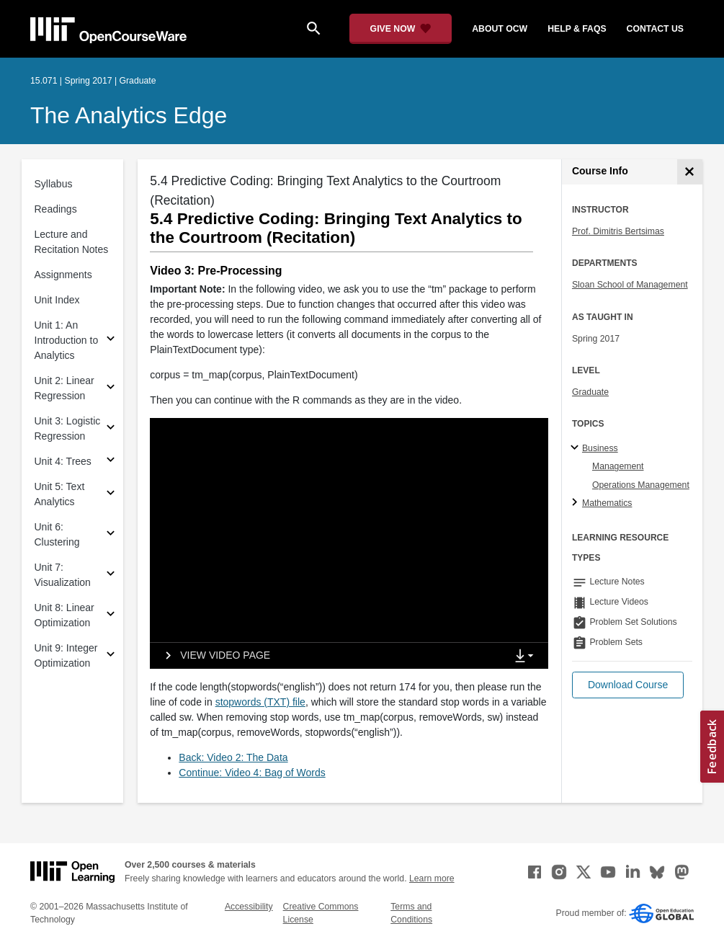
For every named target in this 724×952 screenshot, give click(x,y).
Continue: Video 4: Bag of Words (252, 772)
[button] (628, 685)
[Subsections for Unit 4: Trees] (110, 461)
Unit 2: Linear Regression (64, 388)
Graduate (590, 392)
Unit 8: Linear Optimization (64, 615)
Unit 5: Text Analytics (60, 494)
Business (600, 448)
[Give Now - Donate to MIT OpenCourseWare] (400, 29)
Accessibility (249, 907)
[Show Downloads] (527, 656)
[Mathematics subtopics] (576, 503)
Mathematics (607, 503)
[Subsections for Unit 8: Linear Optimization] (110, 616)
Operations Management (640, 485)
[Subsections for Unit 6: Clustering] (110, 535)
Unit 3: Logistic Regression (68, 428)
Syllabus (54, 184)
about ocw (499, 29)
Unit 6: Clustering (57, 534)
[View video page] (213, 656)
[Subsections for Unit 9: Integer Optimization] (110, 656)
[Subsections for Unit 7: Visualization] (110, 575)
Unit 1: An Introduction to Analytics (67, 340)
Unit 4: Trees (63, 461)
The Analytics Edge (128, 115)
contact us (655, 29)
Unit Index (57, 300)
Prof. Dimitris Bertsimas (618, 231)
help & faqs (577, 29)
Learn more (432, 878)
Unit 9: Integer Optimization (66, 655)
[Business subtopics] (576, 448)
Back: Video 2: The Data (233, 757)
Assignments (63, 274)
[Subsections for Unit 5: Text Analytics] (110, 494)
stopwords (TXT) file (260, 702)
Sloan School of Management (630, 285)
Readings (56, 209)
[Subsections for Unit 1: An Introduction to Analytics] (110, 340)
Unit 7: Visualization (63, 574)
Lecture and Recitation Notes (72, 241)
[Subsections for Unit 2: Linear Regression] (110, 389)
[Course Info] (689, 171)
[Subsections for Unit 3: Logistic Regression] (110, 429)
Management (618, 466)
